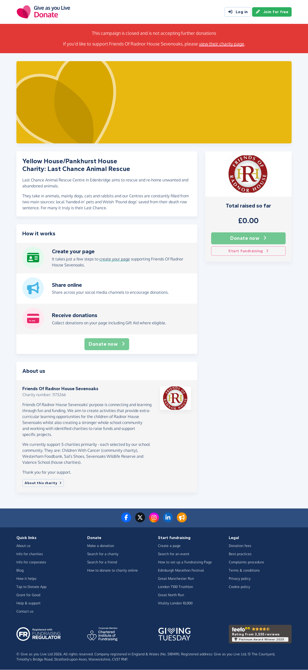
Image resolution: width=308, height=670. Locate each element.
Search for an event (173, 554)
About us (23, 546)
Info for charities (29, 554)
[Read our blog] (182, 520)
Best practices (240, 554)
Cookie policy (239, 587)
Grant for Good (28, 595)
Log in (238, 12)
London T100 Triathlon (175, 587)
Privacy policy (240, 578)
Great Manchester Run (176, 578)
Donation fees (240, 546)
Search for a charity (102, 554)
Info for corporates (31, 562)
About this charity (43, 483)
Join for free (272, 12)
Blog (20, 570)
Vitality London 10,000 (175, 603)
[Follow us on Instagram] (154, 520)
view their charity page (221, 43)
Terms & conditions (244, 570)
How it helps (26, 578)
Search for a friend (102, 562)
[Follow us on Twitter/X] (140, 520)
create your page (114, 258)
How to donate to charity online (112, 570)
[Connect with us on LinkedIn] (168, 520)
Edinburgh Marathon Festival (181, 570)
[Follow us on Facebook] (126, 520)
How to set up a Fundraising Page (185, 562)
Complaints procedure (246, 562)
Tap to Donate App (31, 587)
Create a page (169, 546)
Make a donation (100, 546)
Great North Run (171, 595)
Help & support (28, 603)
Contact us (25, 611)
